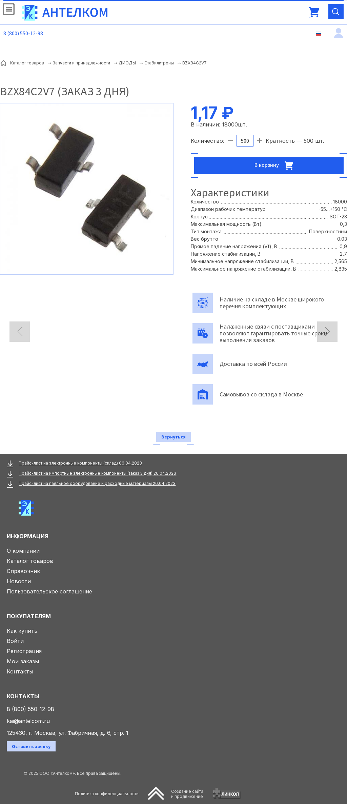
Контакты (20, 671)
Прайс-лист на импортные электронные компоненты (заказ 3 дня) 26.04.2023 (97, 473)
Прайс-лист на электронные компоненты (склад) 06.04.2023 (80, 463)
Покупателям (29, 616)
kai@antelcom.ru (28, 721)
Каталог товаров (30, 560)
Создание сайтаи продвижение (187, 794)
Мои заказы (23, 661)
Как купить (22, 630)
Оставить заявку (31, 746)
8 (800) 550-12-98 (23, 33)
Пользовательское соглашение (49, 591)
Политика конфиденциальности (107, 793)
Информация (27, 536)
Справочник (23, 571)
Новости (19, 581)
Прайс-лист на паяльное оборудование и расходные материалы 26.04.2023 (97, 483)
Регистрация (24, 651)
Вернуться (173, 437)
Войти (15, 641)
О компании (23, 550)
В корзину (275, 165)
